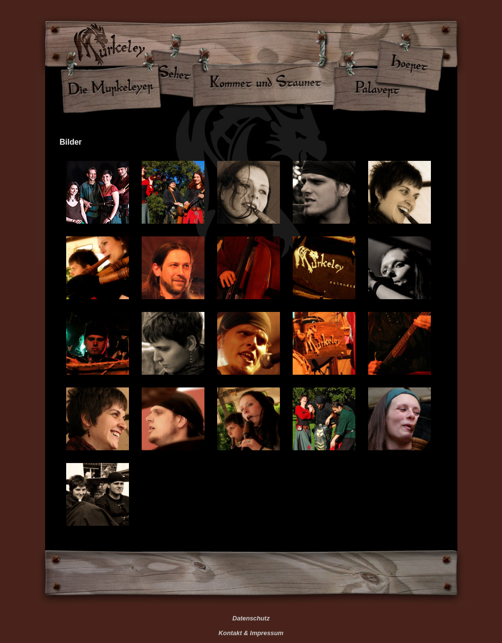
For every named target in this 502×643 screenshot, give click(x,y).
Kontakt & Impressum (251, 633)
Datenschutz (251, 618)
